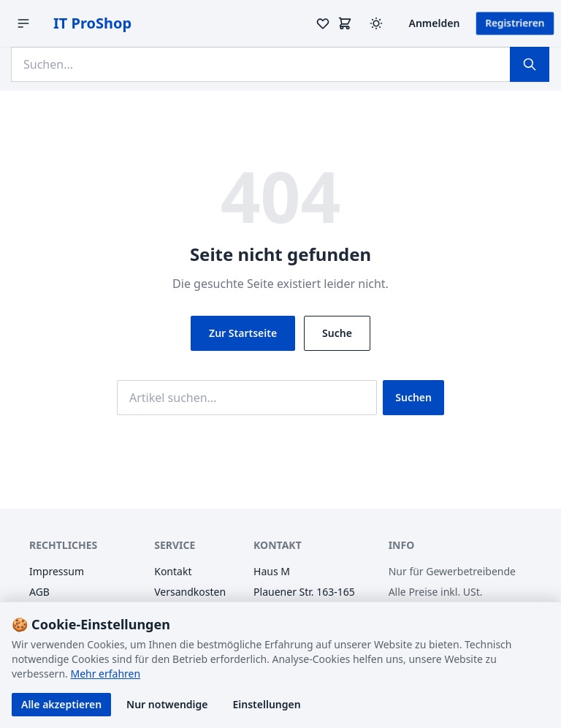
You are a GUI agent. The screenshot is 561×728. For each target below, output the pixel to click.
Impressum (56, 571)
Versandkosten (190, 592)
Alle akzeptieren (61, 704)
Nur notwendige (166, 704)
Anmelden (434, 23)
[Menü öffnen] (23, 23)
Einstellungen (267, 704)
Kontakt (172, 571)
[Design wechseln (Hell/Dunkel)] (376, 23)
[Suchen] (529, 64)
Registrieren (515, 23)
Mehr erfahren (105, 673)
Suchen (413, 397)
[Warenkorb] (345, 23)
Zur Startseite (243, 333)
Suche (337, 333)
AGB (39, 592)
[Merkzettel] (323, 23)
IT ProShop (92, 23)
